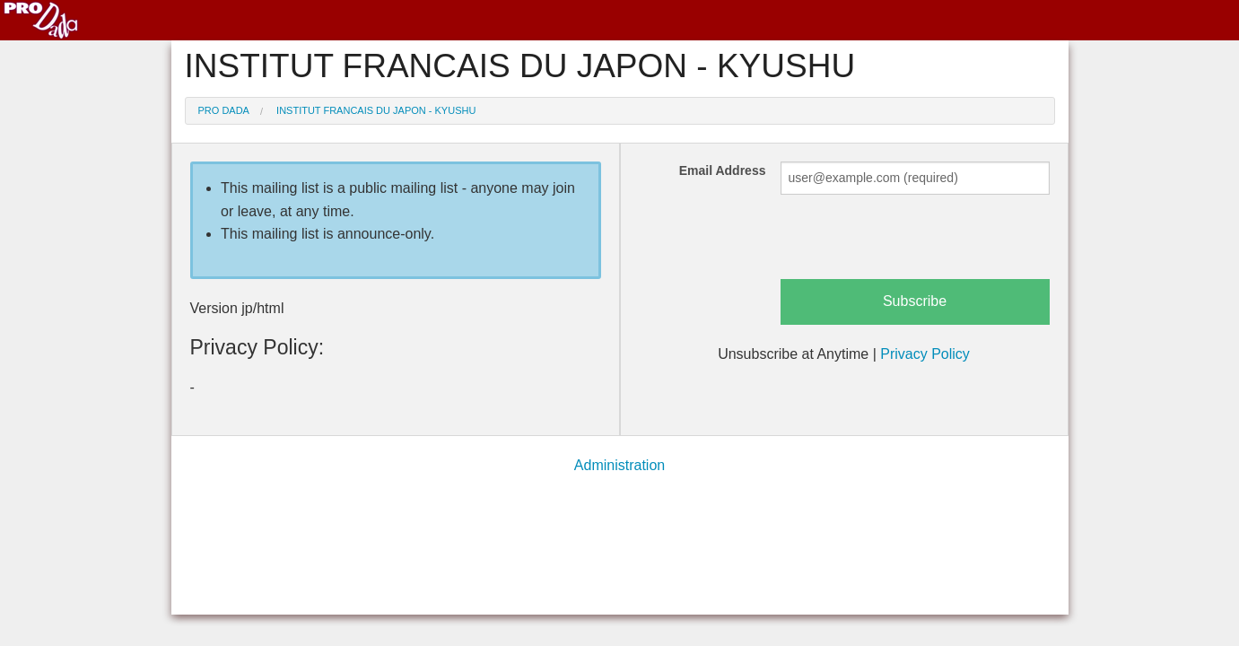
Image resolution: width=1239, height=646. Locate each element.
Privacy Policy (925, 354)
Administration (619, 465)
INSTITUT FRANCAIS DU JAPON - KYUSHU (376, 110)
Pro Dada (223, 110)
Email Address (722, 170)
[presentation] (917, 244)
